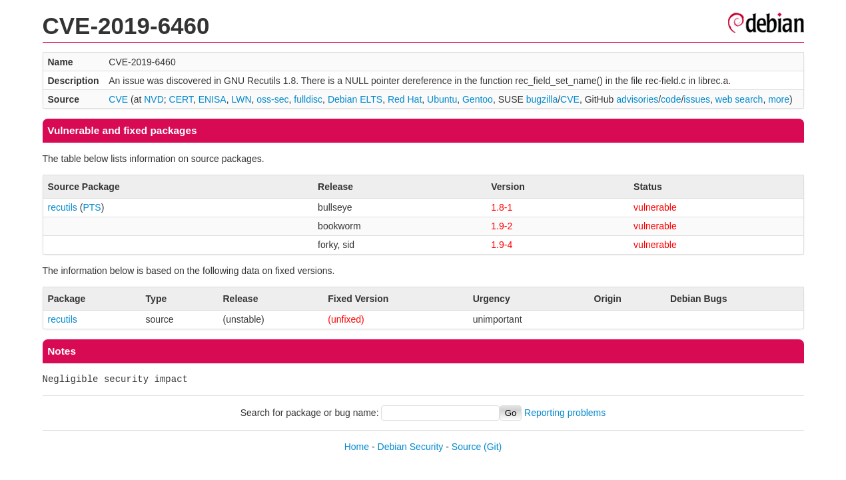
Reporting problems (565, 412)
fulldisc (308, 99)
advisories (637, 99)
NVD (154, 99)
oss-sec (272, 99)
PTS (92, 207)
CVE (118, 99)
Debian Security (411, 446)
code (671, 99)
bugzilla (542, 99)
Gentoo (477, 99)
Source (466, 446)
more (778, 99)
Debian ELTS (355, 99)
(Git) (493, 446)
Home (356, 446)
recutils (62, 207)
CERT (181, 99)
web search (739, 99)
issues (696, 99)
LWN (241, 99)
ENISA (212, 99)
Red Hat (405, 99)
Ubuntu (442, 99)
